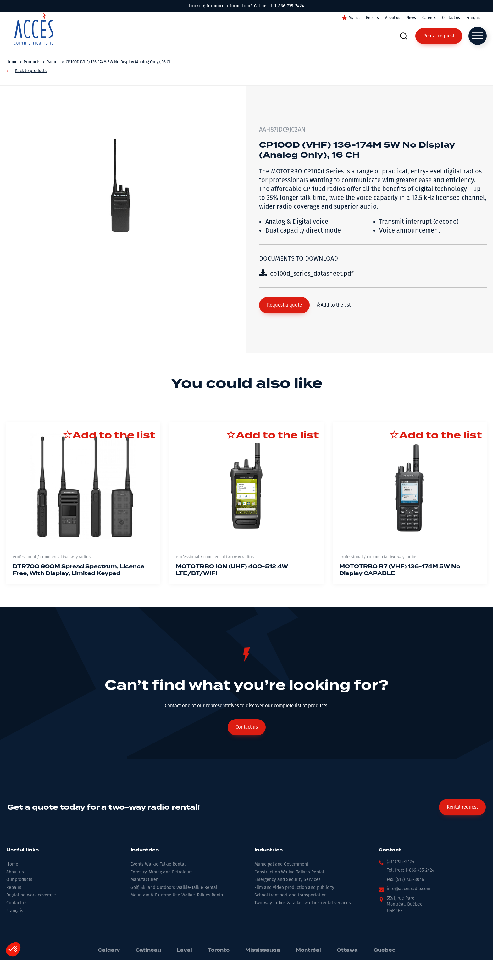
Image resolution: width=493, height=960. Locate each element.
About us (392, 17)
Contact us (451, 17)
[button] (284, 305)
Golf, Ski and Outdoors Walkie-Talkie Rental (173, 887)
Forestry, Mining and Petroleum (161, 872)
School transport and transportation (290, 895)
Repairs (372, 17)
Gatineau (148, 950)
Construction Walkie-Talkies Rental (289, 872)
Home (12, 864)
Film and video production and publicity (294, 887)
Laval (184, 950)
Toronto (219, 950)
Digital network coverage (31, 895)
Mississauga (262, 950)
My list (354, 17)
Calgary (109, 950)
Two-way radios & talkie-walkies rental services (302, 903)
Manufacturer (144, 879)
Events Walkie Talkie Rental (158, 864)
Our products (19, 879)
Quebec (384, 950)
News (411, 17)
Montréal (308, 950)
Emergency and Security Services (287, 879)
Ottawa (347, 950)
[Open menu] (477, 36)
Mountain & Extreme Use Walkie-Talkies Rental (177, 895)
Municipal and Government (281, 864)
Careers (429, 17)
